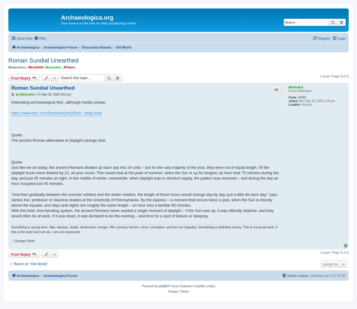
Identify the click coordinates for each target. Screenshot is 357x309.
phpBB (163, 286)
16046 (302, 97)
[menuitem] (40, 38)
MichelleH (35, 67)
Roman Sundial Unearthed (43, 60)
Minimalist (53, 67)
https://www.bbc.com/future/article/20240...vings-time (56, 113)
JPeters (69, 67)
